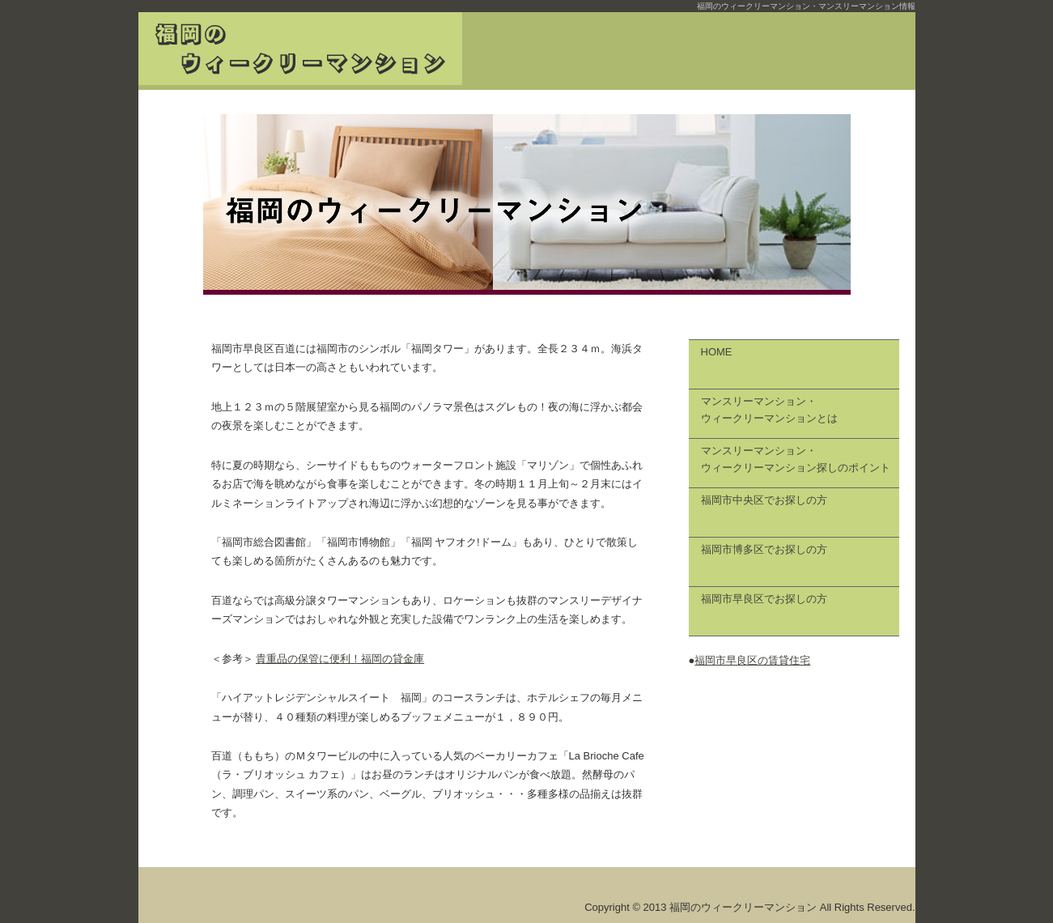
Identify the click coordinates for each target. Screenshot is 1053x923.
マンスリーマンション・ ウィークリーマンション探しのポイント (795, 459)
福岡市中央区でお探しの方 (764, 500)
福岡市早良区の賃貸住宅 (752, 660)
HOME (716, 352)
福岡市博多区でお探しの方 (764, 549)
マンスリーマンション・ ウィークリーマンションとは (769, 409)
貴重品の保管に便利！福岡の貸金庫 (340, 659)
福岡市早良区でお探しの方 (764, 599)
